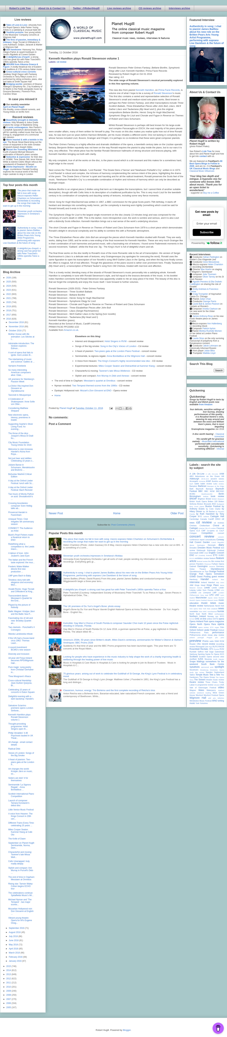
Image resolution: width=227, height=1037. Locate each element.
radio (211, 641)
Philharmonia (195, 635)
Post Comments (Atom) (123, 524)
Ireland (204, 582)
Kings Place (213, 585)
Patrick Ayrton (209, 328)
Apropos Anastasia (17, 366)
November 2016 (16, 326)
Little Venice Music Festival (21, 809)
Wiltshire (220, 698)
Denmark (212, 545)
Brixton (200, 504)
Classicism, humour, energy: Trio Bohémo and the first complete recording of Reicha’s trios (109, 690)
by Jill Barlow (209, 511)
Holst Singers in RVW (116, 341)
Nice (200, 611)
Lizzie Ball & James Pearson (206, 304)
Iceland (215, 579)
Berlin (221, 494)
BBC (200, 491)
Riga (210, 647)
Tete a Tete (214, 675)
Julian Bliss (209, 350)
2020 (9, 302)
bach (191, 484)
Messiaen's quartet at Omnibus (99, 380)
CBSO (217, 519)
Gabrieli (193, 566)
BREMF (193, 499)
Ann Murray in (113, 375)
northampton (219, 614)
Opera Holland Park (199, 621)
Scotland (194, 656)
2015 (9, 966)
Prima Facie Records (169, 90)
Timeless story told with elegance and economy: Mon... (20, 582)
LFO (222, 590)
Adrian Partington (211, 257)
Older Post (177, 513)
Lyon (222, 595)
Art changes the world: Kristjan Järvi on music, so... (20, 771)
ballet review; (218, 484)
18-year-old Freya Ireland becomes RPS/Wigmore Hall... (20, 660)
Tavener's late (114, 370)
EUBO (221, 555)
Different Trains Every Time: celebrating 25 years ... (21, 824)
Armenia (202, 481)
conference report (197, 540)
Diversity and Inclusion (18, 654)
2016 (9, 319)
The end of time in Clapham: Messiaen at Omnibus (21, 878)
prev (222, 637)
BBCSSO (220, 491)
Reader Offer (195, 644)
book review (217, 496)
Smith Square (218, 659)
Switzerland (219, 672)
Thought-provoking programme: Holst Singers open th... (18, 726)
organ (217, 627)
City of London (210, 528)
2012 (9, 978)
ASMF (208, 481)
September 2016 (17, 928)
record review (208, 644)
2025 (9, 281)
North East (195, 614)
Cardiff (211, 519)
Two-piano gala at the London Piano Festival (117, 351)
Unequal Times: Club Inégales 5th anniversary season (21, 521)
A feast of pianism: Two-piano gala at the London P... (21, 762)
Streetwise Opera (217, 670)
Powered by (206, 243)
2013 (9, 974)
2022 (9, 294)
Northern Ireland (198, 616)
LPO (211, 595)
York (197, 703)
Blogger (127, 1030)
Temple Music (202, 675)
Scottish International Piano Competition (21, 795)
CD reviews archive (150, 8)
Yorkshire (204, 703)
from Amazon (205, 404)
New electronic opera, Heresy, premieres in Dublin (19, 417)
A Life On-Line (197, 474)
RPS (211, 649)
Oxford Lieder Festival (207, 630)
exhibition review (202, 558)
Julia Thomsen (209, 274)
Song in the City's (118, 346)
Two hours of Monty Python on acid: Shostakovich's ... (21, 496)
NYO (222, 616)
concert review (202, 536)
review (192, 647)
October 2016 (15, 330)
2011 (9, 982)
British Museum (218, 499)
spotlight (219, 666)
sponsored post (207, 667)
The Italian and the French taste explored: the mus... (21, 561)
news (221, 608)
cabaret (206, 516)
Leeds (207, 587)
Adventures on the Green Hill (209, 476)
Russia (216, 649)
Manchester (201, 597)
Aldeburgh (194, 479)
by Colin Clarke (213, 509)
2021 (9, 298)
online (209, 619)
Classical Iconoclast (219, 435)
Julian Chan (205, 299)
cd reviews (219, 523)
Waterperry (211, 690)
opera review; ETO (205, 627)
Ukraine (217, 685)
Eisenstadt (194, 553)
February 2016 (16, 957)
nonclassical (212, 611)
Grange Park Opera (201, 574)
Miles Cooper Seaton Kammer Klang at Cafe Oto (20, 832)
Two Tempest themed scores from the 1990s (94, 385)
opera (221, 619)
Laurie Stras (198, 338)
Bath (191, 489)
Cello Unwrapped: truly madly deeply (19, 862)
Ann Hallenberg (214, 323)
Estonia (209, 555)
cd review (61, 62)
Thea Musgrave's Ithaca (19, 676)
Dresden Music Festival (209, 547)
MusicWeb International (213, 441)
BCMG (192, 494)
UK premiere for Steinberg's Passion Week (21, 380)
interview (195, 582)
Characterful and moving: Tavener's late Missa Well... (20, 854)
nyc (216, 616)
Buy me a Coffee (211, 193)
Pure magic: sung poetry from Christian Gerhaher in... (21, 670)
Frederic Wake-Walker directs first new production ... (18, 569)
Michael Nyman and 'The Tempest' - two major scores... (19, 902)
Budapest (220, 504)
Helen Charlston (215, 264)
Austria (215, 481)
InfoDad (220, 449)
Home (58, 395)
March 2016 (15, 952)
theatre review (197, 682)
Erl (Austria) (200, 555)
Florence (207, 564)
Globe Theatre (198, 569)
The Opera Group (207, 677)
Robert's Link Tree (20, 8)
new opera (194, 609)
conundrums (210, 540)
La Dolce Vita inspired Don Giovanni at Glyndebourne (20, 388)
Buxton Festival (212, 506)
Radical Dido (14, 749)
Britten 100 (212, 501)
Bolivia (205, 496)
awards (221, 481)
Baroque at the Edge (215, 486)
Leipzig (193, 590)
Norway (210, 616)
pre (216, 637)
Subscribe (206, 232)
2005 (9, 1007)
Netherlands (209, 606)
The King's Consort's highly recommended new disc (124, 361)
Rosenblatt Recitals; (199, 649)
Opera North (196, 624)
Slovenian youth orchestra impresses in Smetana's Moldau (93, 555)
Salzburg (193, 654)
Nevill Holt (219, 606)
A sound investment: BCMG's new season (19, 648)
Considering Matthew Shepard (18, 409)
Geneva (212, 566)
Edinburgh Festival (215, 550)
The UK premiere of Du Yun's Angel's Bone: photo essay (91, 606)
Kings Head (200, 585)
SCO (222, 654)
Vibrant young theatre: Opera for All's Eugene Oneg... (20, 920)
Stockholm (194, 670)
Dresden (193, 548)
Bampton (193, 486)
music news (208, 603)
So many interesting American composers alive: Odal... (19, 372)
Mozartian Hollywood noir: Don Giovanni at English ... (21, 911)
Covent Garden (202, 542)
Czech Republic (217, 542)
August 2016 (15, 932)
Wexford (199, 695)
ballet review (206, 484)
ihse (222, 579)
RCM (222, 641)
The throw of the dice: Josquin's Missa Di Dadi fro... (20, 436)
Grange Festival (216, 571)
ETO (215, 555)
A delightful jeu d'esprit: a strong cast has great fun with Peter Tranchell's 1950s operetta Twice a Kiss (114, 589)
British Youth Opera (198, 501)
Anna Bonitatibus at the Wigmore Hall (126, 356)
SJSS (200, 659)
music (215, 600)
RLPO (215, 647)
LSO (217, 595)
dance (192, 545)
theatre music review (215, 680)
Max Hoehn (206, 269)
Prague (209, 637)
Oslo (222, 627)
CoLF (221, 531)
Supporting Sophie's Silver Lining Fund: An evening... (20, 426)
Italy (217, 582)
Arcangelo (194, 481)
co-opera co (212, 531)
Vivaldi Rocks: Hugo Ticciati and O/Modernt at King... (21, 590)
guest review (218, 576)
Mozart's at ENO (95, 390)
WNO (214, 701)
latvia (222, 585)
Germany (220, 566)
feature (213, 558)
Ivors (222, 582)
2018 (9, 310)
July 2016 (13, 936)
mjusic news (212, 598)
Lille (199, 593)
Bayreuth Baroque (204, 489)
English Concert (216, 553)
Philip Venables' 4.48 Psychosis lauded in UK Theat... (20, 735)
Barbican (202, 486)
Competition (207, 533)
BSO (214, 504)
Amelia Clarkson (210, 309)
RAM (217, 641)
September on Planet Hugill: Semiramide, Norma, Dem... (21, 845)
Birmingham (195, 496)
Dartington (201, 545)
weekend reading (204, 693)
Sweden (209, 672)
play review (219, 635)
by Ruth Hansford (205, 514)
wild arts (212, 698)
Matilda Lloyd (209, 353)
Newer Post (56, 513)
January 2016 (15, 961)
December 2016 (16, 322)
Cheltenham (205, 525)
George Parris (209, 301)
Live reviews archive (119, 8)
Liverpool (207, 593)
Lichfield (193, 593)
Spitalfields (195, 667)
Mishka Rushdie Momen (210, 331)
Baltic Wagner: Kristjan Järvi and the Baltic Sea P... (21, 612)
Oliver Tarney (209, 277)
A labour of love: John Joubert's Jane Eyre (19, 554)
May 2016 (14, 944)
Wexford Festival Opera (214, 695)
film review (215, 561)
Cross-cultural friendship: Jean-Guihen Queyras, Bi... (20, 683)
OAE (197, 619)
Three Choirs (211, 682)
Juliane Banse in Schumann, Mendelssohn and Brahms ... (21, 467)
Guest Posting (204, 576)
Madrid (192, 598)
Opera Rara (210, 624)
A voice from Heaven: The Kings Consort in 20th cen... (20, 816)
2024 (9, 286)
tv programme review (204, 685)
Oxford (193, 630)
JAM (191, 585)
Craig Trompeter (200, 294)
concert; (221, 537)
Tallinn (192, 675)
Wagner (193, 690)
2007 (9, 999)
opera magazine (216, 621)
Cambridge (194, 519)
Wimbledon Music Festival (201, 701)
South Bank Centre (212, 664)
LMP (214, 593)
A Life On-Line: (212, 474)
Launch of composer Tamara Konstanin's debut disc (18, 803)
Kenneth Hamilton (145, 90)
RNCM (221, 647)
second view (218, 657)
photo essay (207, 635)
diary (221, 544)
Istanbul (211, 582)
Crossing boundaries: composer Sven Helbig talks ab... (20, 506)
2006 (9, 1003)
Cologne (193, 533)
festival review (202, 561)
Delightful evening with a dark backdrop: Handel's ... (21, 699)
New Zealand (212, 609)
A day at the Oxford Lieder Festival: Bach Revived (20, 488)
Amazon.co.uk (71, 330)
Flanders (200, 564)
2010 (9, 987)
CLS (198, 531)
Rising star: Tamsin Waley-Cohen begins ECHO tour (20, 886)
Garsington (202, 566)
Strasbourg (204, 670)
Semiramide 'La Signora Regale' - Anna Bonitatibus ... (19, 787)
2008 (9, 995)
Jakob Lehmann (210, 345)
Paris (206, 632)
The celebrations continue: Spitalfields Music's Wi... (20, 894)
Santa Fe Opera (212, 654)
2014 (9, 970)
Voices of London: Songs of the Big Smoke (21, 754)
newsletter (194, 611)
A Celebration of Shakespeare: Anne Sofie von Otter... (21, 401)
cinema (201, 528)
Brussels (207, 504)
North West (207, 614)
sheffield (193, 659)
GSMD (193, 576)
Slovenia (208, 659)
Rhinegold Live (202, 647)
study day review (197, 672)
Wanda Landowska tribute (20, 634)
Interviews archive (179, 8)
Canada (203, 519)
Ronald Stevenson (163, 93)
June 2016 (14, 940)
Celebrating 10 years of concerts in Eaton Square (21, 690)
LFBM (217, 590)
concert (221, 533)
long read (204, 595)
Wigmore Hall (198, 697)
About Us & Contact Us (51, 8)
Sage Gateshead (216, 652)
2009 (9, 991)
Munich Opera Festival (198, 600)
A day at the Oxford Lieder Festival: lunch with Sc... (21, 481)
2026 (9, 277)
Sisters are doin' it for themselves (18, 779)
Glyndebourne (217, 569)
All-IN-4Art (205, 479)
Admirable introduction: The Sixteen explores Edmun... (21, 346)
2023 (9, 290)
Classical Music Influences (202, 171)
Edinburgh (201, 550)
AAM (221, 474)
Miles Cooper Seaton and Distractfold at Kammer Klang (127, 366)
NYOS (192, 619)
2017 (9, 315)
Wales (201, 690)
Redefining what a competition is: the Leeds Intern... (21, 546)
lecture (199, 588)
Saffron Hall (203, 652)
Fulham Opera (218, 564)
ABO (192, 476)
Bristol (208, 499)
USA (222, 685)
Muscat (210, 600)
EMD (201, 553)
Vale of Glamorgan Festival (203, 688)
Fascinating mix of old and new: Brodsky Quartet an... (20, 620)
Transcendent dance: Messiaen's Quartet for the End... (20, 598)
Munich (221, 598)
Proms (205, 641)
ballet (196, 484)
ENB (206, 553)
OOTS (215, 619)
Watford (221, 690)
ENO (192, 555)
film (209, 561)
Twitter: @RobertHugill (86, 8)
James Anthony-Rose (203, 316)
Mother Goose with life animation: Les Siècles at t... (21, 336)
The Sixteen (200, 679)
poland (192, 637)
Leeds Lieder (218, 588)
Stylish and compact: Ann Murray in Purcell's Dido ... (20, 870)
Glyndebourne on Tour (199, 571)
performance (218, 632)
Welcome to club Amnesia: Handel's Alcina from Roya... (20, 452)
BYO (200, 516)
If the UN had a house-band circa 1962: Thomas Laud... (21, 640)
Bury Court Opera (197, 506)
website (192, 693)
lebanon (193, 588)
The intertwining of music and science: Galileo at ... (21, 360)
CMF (203, 531)
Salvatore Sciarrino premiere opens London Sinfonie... (20, 708)
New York (202, 609)
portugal (201, 637)
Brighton (201, 499)
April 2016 (14, 948)
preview (195, 641)
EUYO (192, 558)
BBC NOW (209, 491)
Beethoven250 (206, 494)
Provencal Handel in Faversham (17, 513)
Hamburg (193, 579)
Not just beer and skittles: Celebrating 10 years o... (21, 459)
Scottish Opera (205, 657)
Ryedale (193, 652)
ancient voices (217, 479)
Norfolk (220, 611)
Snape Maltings (197, 661)
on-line (203, 619)
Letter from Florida (205, 590)
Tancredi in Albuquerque (19, 395)
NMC (205, 611)
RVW (222, 649)
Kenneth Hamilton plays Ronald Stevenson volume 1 (19, 717)
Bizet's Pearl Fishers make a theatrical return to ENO (20, 537)
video (221, 687)
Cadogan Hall (217, 516)
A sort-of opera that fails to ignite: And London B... (20, 353)
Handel (205, 579)
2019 (9, 306)
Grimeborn (219, 574)
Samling (201, 654)
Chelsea (193, 525)
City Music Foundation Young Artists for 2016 (19, 443)
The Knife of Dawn (17, 838)
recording (220, 644)
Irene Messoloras (211, 262)
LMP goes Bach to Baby (19, 575)
